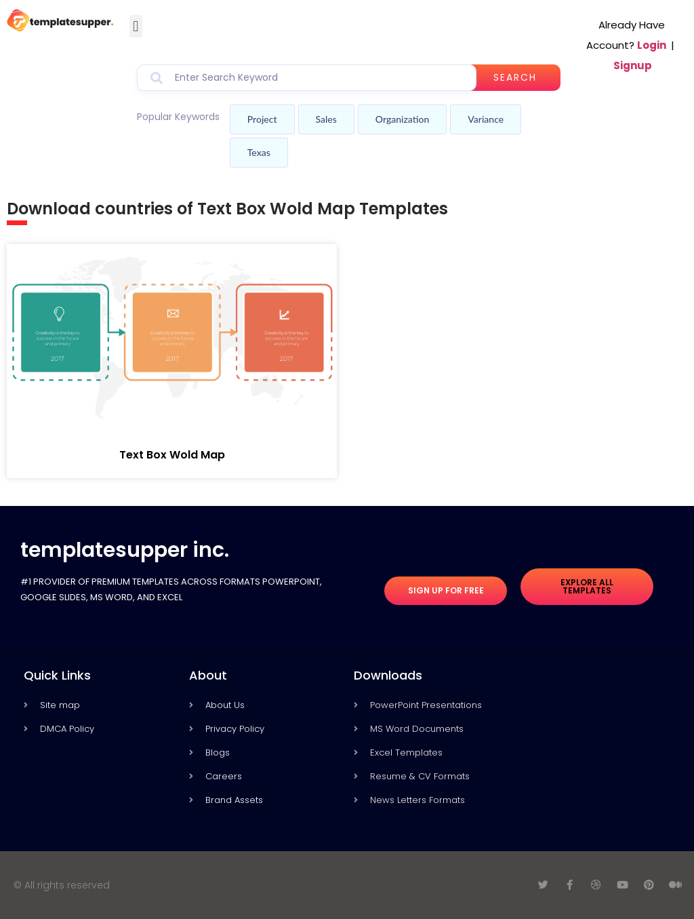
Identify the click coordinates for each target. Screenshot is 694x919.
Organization (402, 119)
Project (262, 119)
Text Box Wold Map (172, 455)
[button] (135, 26)
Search (515, 77)
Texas (258, 152)
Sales (326, 119)
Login (651, 45)
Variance (486, 119)
